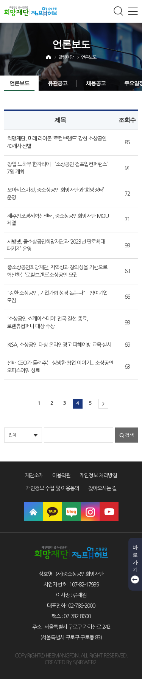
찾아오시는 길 (102, 488)
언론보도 (88, 57)
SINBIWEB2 (84, 662)
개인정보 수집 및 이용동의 (52, 488)
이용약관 (61, 475)
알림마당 (65, 57)
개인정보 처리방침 (98, 475)
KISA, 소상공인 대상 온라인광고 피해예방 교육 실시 (59, 344)
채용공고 (96, 83)
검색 (129, 435)
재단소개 (34, 475)
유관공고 (57, 83)
